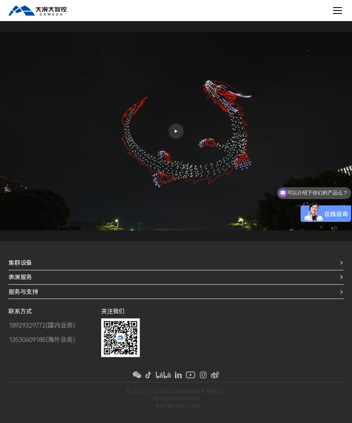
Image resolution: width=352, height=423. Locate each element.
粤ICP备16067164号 (178, 406)
